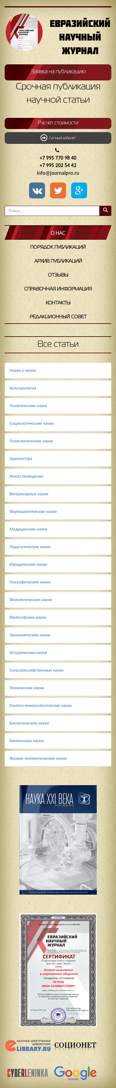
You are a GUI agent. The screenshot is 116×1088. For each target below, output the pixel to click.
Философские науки (28, 617)
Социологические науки (32, 423)
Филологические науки (31, 599)
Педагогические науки (30, 546)
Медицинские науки (28, 529)
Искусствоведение (26, 476)
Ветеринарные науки (29, 494)
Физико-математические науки (38, 758)
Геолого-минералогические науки (40, 705)
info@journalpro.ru (58, 173)
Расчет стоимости (58, 123)
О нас (58, 233)
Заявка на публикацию (58, 71)
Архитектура (21, 458)
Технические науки (27, 687)
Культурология (23, 388)
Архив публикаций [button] (58, 261)
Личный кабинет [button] (58, 137)
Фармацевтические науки (33, 511)
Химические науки (27, 740)
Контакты (58, 303)
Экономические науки (30, 635)
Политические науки (28, 405)
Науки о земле (23, 370)
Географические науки (30, 582)
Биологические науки (29, 723)
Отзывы (58, 275)
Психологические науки (31, 441)
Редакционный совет (58, 317)
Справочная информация (58, 289)
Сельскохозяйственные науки (37, 670)
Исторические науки (28, 652)
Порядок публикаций (58, 247)
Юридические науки (28, 564)
